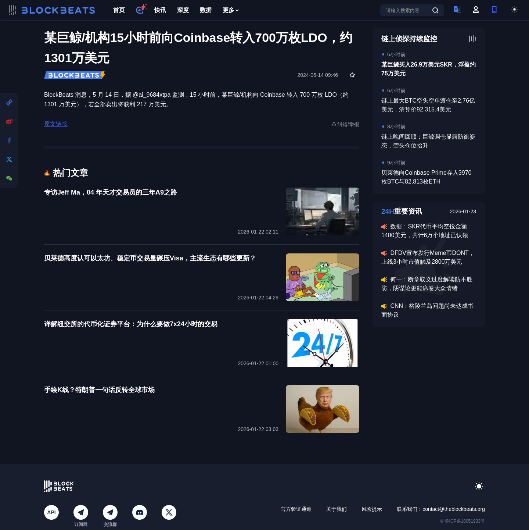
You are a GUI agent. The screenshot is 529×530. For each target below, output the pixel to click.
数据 (206, 10)
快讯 (160, 10)
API (51, 512)
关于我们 (336, 509)
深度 (183, 10)
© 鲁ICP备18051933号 (462, 521)
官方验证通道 (296, 509)
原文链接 (56, 124)
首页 (119, 10)
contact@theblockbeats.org (453, 509)
